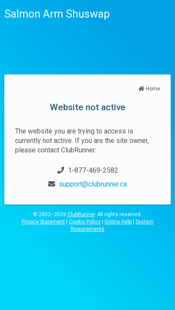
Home (149, 89)
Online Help (118, 222)
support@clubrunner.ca (93, 184)
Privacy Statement (43, 222)
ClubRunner (81, 214)
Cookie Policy (85, 222)
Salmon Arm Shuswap (57, 14)
